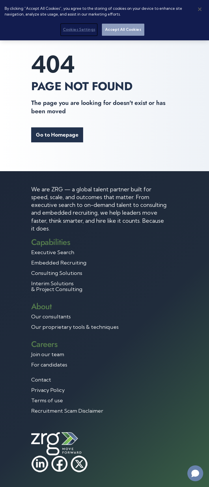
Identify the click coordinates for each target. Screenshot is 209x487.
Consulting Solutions (56, 273)
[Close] (199, 9)
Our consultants (51, 317)
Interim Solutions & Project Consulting (56, 286)
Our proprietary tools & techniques (75, 327)
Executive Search (52, 252)
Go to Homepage (57, 134)
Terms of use (47, 400)
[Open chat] (195, 473)
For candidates (49, 365)
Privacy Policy (48, 390)
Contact (41, 380)
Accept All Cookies (123, 29)
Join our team (47, 354)
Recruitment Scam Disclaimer (67, 411)
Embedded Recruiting (58, 263)
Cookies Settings (79, 29)
